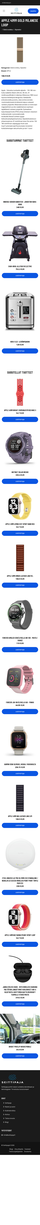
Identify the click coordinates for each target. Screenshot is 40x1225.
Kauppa (33, 11)
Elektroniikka (8, 30)
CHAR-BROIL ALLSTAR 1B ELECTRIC (20, 266)
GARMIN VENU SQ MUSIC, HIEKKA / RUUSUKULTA (20, 764)
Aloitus (7, 1114)
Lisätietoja (20, 82)
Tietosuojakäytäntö (16, 1151)
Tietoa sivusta (10, 1118)
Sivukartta (27, 1151)
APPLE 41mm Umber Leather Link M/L (20, 576)
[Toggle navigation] (3, 11)
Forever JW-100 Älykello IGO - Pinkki (20, 702)
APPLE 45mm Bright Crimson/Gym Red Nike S (20, 410)
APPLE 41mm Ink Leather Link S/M (20, 816)
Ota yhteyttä (19, 1149)
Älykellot (18, 30)
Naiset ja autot (10, 1107)
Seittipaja (8, 1103)
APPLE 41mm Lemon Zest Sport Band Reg (20, 524)
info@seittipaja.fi (6, 3)
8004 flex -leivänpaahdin (20, 342)
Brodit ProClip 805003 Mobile (20, 1046)
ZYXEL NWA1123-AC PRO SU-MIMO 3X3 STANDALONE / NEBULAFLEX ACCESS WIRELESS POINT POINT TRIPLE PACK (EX (20, 880)
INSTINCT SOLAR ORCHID (20, 472)
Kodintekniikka (10, 1111)
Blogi (7, 1122)
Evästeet (28, 1149)
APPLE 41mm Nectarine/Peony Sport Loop (20, 935)
